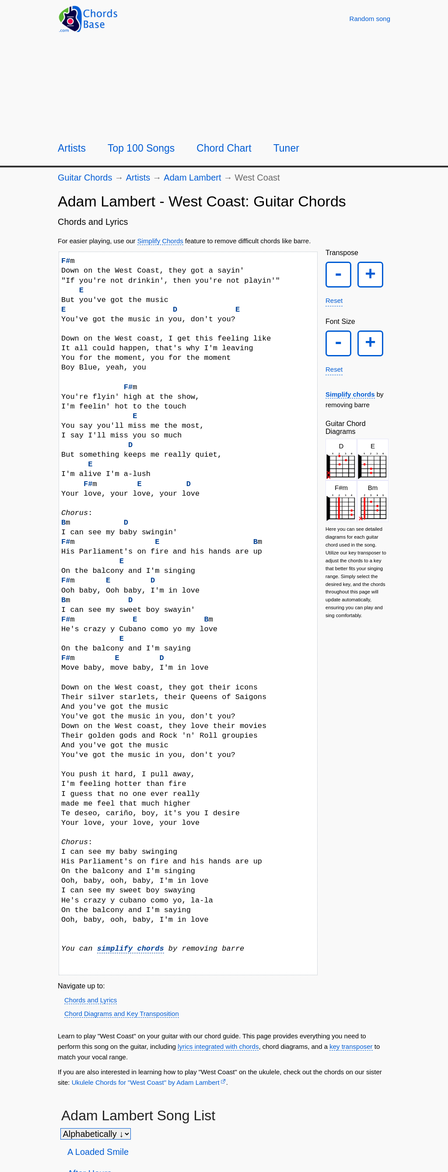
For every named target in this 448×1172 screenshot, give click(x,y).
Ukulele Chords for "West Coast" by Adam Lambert (146, 1082)
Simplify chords (350, 399)
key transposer (350, 1046)
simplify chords (130, 949)
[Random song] (370, 18)
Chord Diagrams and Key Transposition (121, 1013)
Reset (334, 303)
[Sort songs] (95, 1134)
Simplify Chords (160, 241)
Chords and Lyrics (90, 1000)
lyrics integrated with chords (218, 1046)
